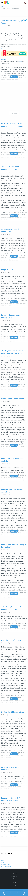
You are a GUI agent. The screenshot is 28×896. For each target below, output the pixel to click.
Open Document (14, 893)
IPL (2, 6)
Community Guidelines (14, 875)
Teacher (2, 843)
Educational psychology (6, 851)
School (2, 845)
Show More (14, 62)
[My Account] (25, 2)
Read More (14, 138)
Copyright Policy (14, 873)
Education (3, 842)
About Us (14, 863)
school (9, 48)
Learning (3, 847)
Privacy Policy (14, 879)
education (13, 46)
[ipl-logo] (6, 3)
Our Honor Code (14, 877)
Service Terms (14, 882)
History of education (5, 849)
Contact (14, 866)
